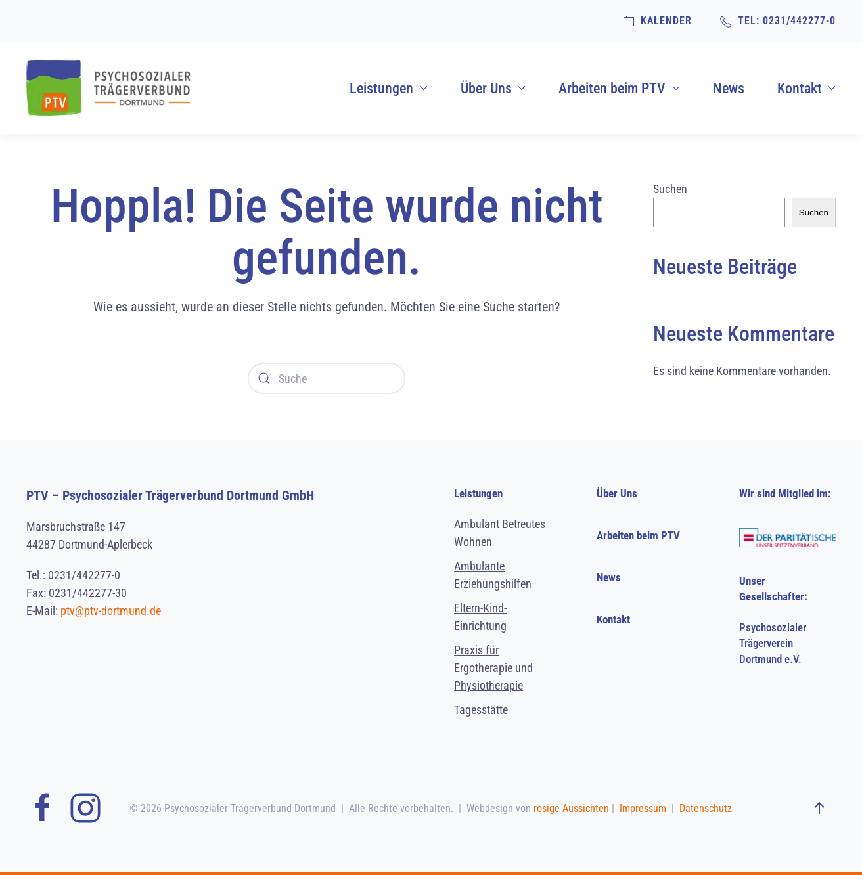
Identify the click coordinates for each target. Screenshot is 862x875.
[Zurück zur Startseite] (108, 88)
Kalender (657, 21)
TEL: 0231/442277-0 (777, 21)
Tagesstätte (481, 710)
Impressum (643, 808)
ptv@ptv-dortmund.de (110, 610)
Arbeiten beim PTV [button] (619, 88)
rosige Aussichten (571, 808)
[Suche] (326, 378)
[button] (819, 809)
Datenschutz (705, 808)
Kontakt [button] (806, 88)
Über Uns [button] (493, 88)
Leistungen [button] (389, 88)
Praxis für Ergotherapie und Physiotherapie (493, 667)
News (728, 88)
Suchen (670, 189)
